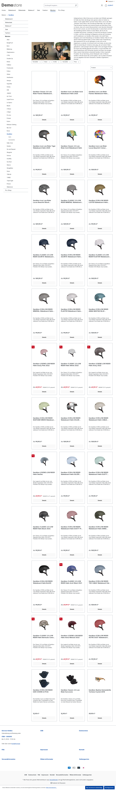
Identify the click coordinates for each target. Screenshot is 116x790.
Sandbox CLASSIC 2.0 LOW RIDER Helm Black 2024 (43, 528)
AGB (41, 731)
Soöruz (9, 155)
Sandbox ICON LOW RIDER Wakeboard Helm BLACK (42, 582)
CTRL (8, 55)
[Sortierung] (102, 67)
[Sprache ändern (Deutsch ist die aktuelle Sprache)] (110, 1)
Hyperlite (9, 83)
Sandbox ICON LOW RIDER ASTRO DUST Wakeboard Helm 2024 (98, 636)
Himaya (9, 80)
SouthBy (9, 158)
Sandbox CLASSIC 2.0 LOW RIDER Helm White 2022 (71, 364)
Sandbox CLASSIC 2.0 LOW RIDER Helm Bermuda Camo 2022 (43, 636)
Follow (8, 71)
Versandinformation (8, 759)
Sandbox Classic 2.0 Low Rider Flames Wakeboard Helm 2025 (42, 93)
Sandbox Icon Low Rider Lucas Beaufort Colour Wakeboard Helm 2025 (98, 147)
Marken (7, 36)
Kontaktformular (15, 743)
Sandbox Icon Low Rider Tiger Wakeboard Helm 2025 (44, 147)
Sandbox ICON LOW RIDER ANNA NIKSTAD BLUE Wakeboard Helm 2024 (98, 310)
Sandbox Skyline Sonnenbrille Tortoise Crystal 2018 (100, 691)
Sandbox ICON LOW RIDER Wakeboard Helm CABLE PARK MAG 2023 (98, 419)
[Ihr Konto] (102, 5)
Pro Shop (8, 190)
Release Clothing (11, 124)
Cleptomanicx (10, 52)
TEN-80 (9, 174)
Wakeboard (8, 19)
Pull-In (8, 121)
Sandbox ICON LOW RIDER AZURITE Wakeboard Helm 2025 (71, 256)
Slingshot (9, 152)
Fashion (7, 33)
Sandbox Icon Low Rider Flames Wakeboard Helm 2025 (98, 93)
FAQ (3, 749)
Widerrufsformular (46, 759)
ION (8, 90)
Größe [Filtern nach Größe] (56, 62)
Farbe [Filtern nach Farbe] (47, 62)
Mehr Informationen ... (51, 787)
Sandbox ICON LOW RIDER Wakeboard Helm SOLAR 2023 (70, 419)
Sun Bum (9, 162)
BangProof (10, 43)
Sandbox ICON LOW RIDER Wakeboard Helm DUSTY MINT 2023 (98, 473)
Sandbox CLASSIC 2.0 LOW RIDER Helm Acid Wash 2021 (71, 582)
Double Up (10, 58)
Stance (9, 165)
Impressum (44, 749)
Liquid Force (10, 99)
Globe (8, 74)
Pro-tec (9, 115)
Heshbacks (10, 77)
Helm (9, 137)
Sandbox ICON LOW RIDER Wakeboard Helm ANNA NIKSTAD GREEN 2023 (98, 528)
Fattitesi (9, 65)
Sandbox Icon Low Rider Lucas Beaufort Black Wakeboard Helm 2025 (42, 201)
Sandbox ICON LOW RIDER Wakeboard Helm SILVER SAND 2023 (70, 473)
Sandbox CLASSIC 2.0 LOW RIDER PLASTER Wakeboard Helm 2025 (99, 256)
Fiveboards (10, 68)
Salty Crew (10, 143)
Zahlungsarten (84, 759)
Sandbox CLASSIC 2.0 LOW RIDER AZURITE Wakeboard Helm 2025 (43, 256)
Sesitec (9, 146)
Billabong (9, 49)
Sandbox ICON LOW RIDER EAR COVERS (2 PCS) (42, 691)
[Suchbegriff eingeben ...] (59, 5)
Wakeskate (8, 22)
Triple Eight (10, 180)
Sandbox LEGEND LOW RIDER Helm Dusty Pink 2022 (44, 364)
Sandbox (9, 134)
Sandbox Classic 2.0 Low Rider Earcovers (70, 691)
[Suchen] (76, 5)
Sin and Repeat (11, 149)
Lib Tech (9, 96)
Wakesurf (8, 26)
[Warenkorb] (109, 5)
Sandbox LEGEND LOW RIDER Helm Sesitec (44, 473)
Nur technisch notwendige (94, 787)
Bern (8, 46)
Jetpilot (9, 93)
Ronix (8, 131)
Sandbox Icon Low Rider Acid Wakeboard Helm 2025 (72, 92)
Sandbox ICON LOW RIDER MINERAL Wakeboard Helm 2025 (43, 310)
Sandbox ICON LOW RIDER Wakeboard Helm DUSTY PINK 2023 (72, 528)
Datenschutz (83, 731)
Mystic (8, 105)
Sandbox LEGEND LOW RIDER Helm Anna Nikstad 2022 (72, 636)
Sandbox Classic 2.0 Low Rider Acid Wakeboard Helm (71, 147)
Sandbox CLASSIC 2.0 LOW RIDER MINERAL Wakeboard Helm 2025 (71, 201)
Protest (9, 118)
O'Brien (9, 109)
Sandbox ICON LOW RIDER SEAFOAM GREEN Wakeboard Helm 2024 (44, 419)
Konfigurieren (109, 787)
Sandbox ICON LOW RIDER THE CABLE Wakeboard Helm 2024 (99, 582)
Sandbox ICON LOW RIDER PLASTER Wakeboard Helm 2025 (71, 310)
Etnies (8, 61)
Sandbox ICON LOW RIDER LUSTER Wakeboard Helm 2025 (98, 201)
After (8, 39)
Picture (9, 184)
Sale (6, 29)
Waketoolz (10, 187)
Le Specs (9, 102)
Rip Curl (9, 127)
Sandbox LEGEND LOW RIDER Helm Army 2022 (99, 364)
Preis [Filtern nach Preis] (76, 62)
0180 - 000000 (7, 736)
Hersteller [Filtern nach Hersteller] (37, 62)
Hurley (8, 87)
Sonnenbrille (11, 139)
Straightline (10, 168)
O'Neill (9, 112)
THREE (9, 177)
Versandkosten (53, 779)
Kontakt (81, 749)
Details (44, 119)
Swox (8, 171)
